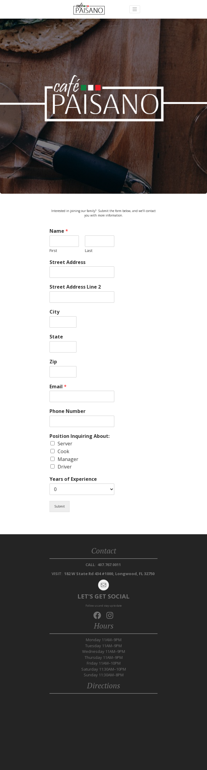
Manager (68, 459)
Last (88, 250)
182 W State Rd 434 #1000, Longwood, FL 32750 (109, 573)
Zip (53, 362)
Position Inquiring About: (80, 436)
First (53, 250)
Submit (59, 506)
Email (58, 386)
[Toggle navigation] (134, 9)
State (56, 337)
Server (65, 443)
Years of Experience (73, 479)
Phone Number (68, 411)
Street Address (68, 262)
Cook (63, 451)
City (54, 312)
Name (59, 231)
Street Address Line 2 (75, 287)
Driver (65, 466)
